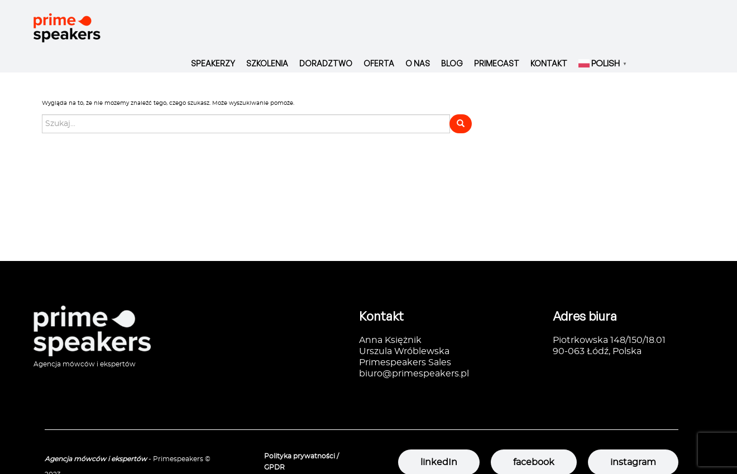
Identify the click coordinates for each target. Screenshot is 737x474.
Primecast (496, 63)
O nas (417, 63)
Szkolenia (267, 63)
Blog (452, 63)
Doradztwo (325, 63)
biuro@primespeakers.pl (414, 373)
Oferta (378, 63)
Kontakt (548, 63)
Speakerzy (213, 63)
